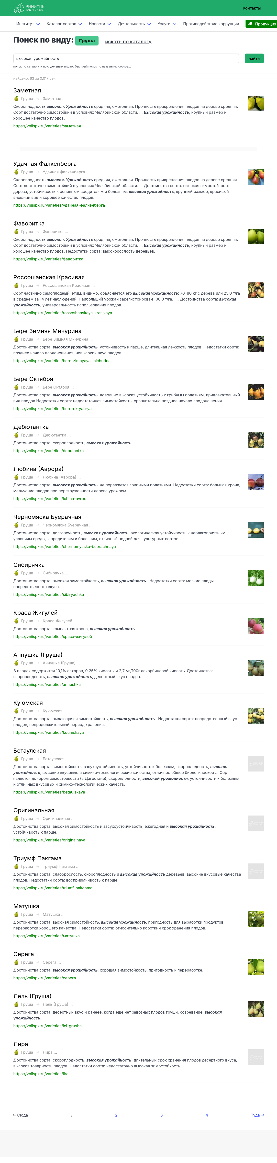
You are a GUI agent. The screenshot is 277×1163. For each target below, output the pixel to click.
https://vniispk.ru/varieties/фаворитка (48, 259)
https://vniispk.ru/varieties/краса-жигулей (52, 636)
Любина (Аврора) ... (62, 477)
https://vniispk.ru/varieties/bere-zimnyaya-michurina (62, 360)
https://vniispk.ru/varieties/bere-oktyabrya (52, 408)
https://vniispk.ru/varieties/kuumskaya (48, 732)
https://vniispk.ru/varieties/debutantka (48, 450)
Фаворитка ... (55, 231)
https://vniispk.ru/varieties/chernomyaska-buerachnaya (64, 546)
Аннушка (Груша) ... (61, 662)
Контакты (252, 8)
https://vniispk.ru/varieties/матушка (46, 935)
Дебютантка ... (57, 435)
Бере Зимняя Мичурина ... (68, 339)
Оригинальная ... (59, 818)
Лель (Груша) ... (58, 1004)
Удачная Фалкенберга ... (66, 171)
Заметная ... (54, 98)
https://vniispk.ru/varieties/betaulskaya (49, 792)
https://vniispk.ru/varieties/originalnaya (49, 840)
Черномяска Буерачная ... (68, 525)
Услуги (164, 23)
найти (254, 58)
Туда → (258, 1115)
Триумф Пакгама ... (61, 866)
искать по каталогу (128, 42)
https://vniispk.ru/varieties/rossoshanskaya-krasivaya (62, 312)
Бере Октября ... (58, 387)
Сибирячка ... (55, 572)
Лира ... (50, 1052)
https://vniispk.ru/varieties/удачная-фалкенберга (59, 205)
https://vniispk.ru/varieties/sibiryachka (48, 594)
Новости (97, 23)
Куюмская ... (55, 710)
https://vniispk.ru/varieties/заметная (47, 125)
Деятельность (131, 23)
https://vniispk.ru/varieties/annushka (47, 684)
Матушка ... (54, 914)
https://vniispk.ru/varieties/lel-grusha (47, 1025)
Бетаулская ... (56, 758)
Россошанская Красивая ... (69, 285)
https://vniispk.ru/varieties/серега (44, 977)
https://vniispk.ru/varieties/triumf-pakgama (53, 887)
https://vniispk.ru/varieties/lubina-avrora (50, 498)
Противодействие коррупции (211, 23)
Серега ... (52, 962)
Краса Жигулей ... (60, 620)
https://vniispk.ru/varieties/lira (41, 1073)
